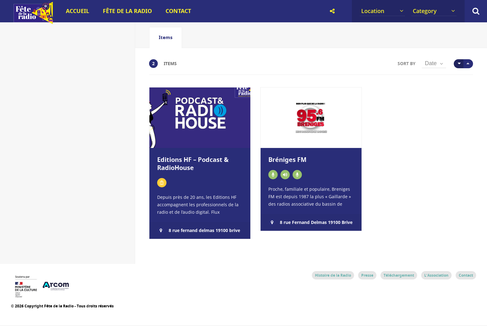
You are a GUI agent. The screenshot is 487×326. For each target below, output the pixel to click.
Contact (178, 11)
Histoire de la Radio (333, 276)
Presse (367, 276)
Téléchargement (399, 276)
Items (165, 37)
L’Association (436, 276)
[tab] (165, 37)
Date (431, 64)
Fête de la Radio (127, 11)
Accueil (77, 11)
